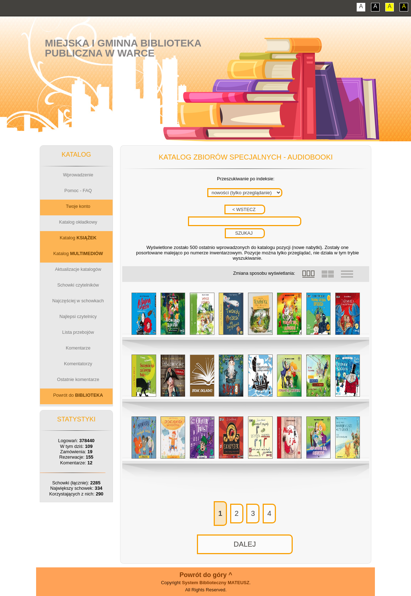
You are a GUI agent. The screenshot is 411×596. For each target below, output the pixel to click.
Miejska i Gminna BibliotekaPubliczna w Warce (123, 48)
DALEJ (245, 544)
